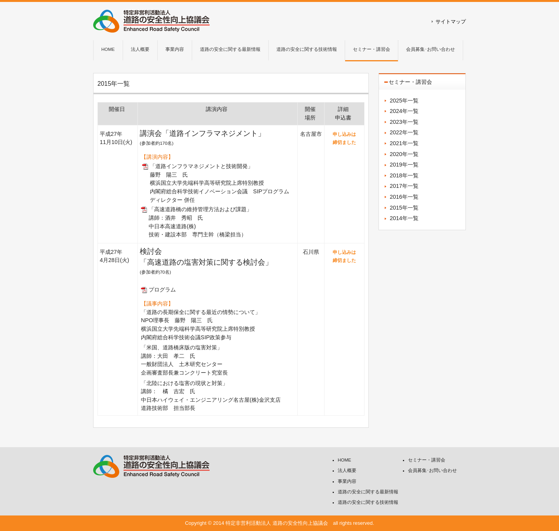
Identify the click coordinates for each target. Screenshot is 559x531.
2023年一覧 (404, 122)
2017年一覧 (404, 186)
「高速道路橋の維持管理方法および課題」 (200, 209)
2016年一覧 (404, 197)
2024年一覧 (404, 111)
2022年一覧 (404, 132)
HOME (344, 460)
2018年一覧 (404, 175)
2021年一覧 (404, 143)
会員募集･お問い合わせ (432, 470)
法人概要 (347, 470)
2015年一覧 (404, 208)
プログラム (162, 289)
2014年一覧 (404, 218)
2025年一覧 (404, 100)
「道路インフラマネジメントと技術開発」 (201, 166)
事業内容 (347, 481)
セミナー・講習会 (426, 460)
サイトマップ (451, 21)
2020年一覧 (404, 154)
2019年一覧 (404, 164)
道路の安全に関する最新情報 (368, 491)
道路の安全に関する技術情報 (368, 502)
